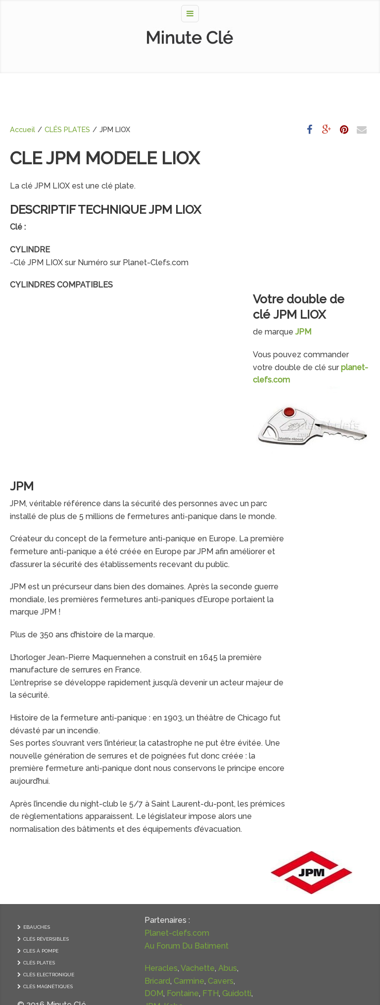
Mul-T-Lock (128, 912)
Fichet (119, 938)
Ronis (153, 975)
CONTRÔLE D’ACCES (316, 865)
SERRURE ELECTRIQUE (320, 842)
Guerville (123, 975)
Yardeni (142, 925)
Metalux (122, 950)
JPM (22, 375)
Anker (171, 988)
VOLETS (303, 937)
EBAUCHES (36, 782)
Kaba (117, 900)
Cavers (154, 861)
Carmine (122, 861)
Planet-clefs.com (139, 788)
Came (118, 988)
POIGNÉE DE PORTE (316, 806)
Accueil (22, 129)
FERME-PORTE (310, 889)
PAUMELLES (308, 794)
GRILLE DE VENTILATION (323, 913)
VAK (141, 963)
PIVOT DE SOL (310, 925)
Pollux (118, 963)
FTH (115, 887)
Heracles (124, 836)
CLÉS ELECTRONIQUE (48, 830)
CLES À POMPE (40, 806)
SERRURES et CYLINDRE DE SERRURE (323, 820)
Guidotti (141, 887)
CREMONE (305, 782)
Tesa (116, 925)
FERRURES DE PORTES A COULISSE (319, 904)
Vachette (160, 836)
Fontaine (146, 874)
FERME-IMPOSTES (314, 877)
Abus (116, 849)
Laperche (152, 938)
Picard (165, 912)
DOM (116, 874)
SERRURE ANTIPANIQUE (322, 830)
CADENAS (305, 854)
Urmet (145, 988)
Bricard (142, 849)
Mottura (155, 950)
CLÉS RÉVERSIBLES (46, 794)
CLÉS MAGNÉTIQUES (48, 842)
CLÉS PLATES (67, 129)
